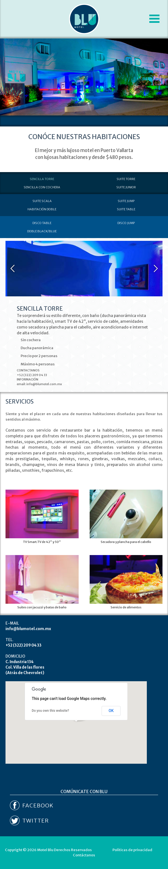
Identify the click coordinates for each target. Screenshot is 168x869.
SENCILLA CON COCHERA (42, 187)
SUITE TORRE (126, 179)
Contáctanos (84, 855)
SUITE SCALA (42, 201)
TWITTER (35, 820)
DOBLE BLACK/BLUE (42, 231)
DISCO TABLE (41, 223)
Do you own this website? (50, 711)
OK (111, 710)
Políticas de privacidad (132, 850)
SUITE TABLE (126, 209)
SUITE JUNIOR (126, 187)
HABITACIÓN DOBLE (41, 209)
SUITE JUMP (126, 201)
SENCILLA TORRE (42, 179)
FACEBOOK (37, 805)
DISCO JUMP (126, 223)
